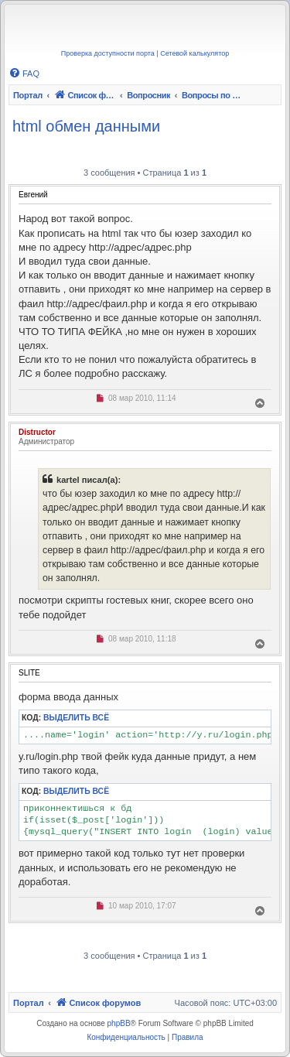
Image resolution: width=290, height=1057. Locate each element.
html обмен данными (86, 126)
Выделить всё (76, 717)
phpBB (119, 1023)
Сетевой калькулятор (194, 53)
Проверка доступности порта (108, 53)
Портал (28, 95)
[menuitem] (24, 73)
